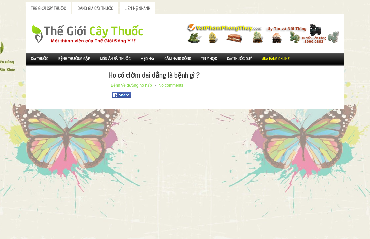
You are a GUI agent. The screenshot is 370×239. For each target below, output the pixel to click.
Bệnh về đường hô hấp (131, 85)
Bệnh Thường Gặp (74, 58)
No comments (171, 85)
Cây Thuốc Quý (239, 58)
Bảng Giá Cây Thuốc (95, 8)
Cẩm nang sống (177, 58)
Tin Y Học (209, 58)
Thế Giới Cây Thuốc (48, 8)
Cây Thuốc (39, 58)
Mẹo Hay (147, 58)
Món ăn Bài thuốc (115, 58)
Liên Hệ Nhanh (137, 8)
